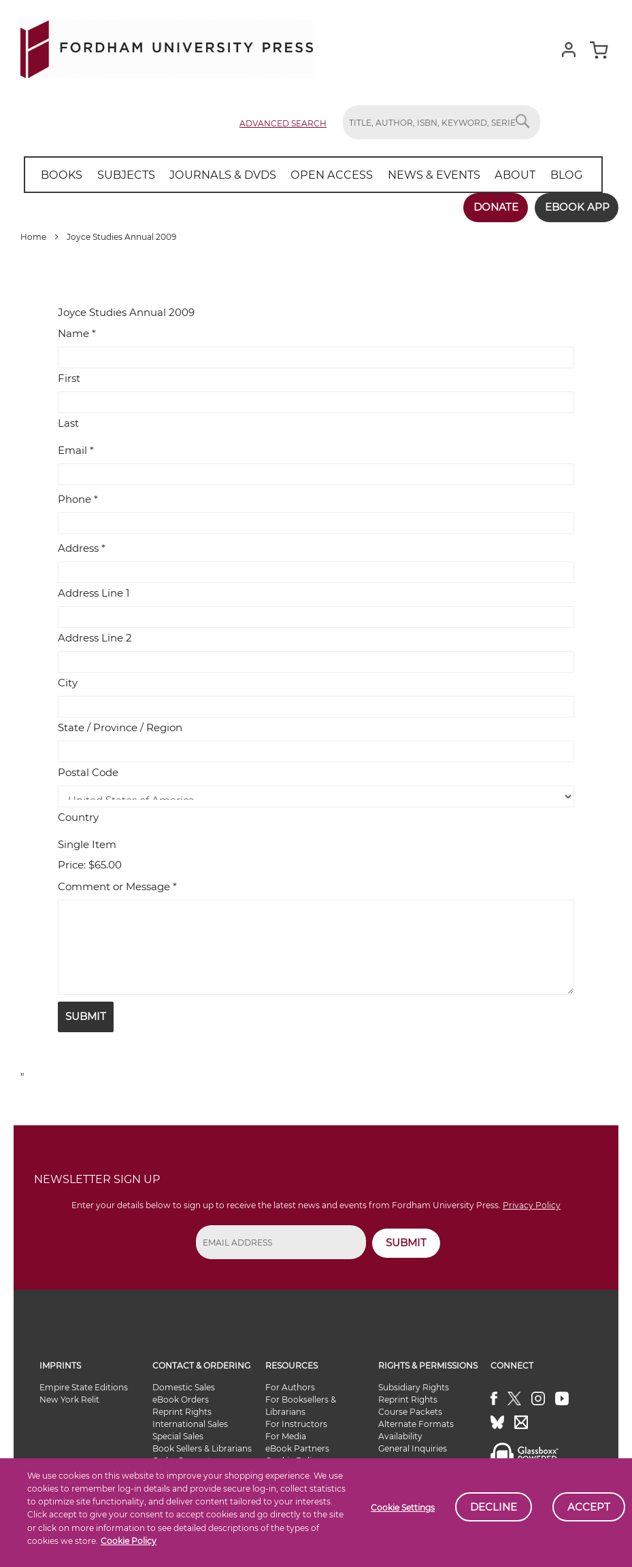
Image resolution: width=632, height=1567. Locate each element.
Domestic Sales (183, 1386)
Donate (493, 206)
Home (34, 236)
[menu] (309, 174)
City (68, 681)
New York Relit (69, 1399)
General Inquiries (412, 1448)
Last (68, 422)
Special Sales (177, 1435)
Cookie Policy (128, 1541)
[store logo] (166, 46)
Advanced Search (283, 123)
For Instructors (296, 1423)
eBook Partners (297, 1448)
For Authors (290, 1386)
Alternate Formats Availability (416, 1429)
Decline (493, 1506)
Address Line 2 (95, 637)
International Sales (190, 1423)
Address (81, 547)
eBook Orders (180, 1399)
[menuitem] (60, 175)
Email (76, 449)
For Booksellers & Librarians (300, 1405)
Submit (85, 1015)
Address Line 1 (93, 592)
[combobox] (441, 122)
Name (77, 332)
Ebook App (576, 206)
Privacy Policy (532, 1205)
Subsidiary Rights (413, 1386)
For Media (285, 1435)
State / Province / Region (120, 726)
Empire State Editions (83, 1386)
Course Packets (410, 1411)
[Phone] (316, 522)
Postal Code (88, 771)
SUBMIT (406, 1241)
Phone (78, 498)
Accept (588, 1506)
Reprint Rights (182, 1411)
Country (78, 816)
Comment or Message (117, 885)
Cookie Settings (403, 1507)
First (69, 377)
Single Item (87, 843)
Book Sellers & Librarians (202, 1448)
